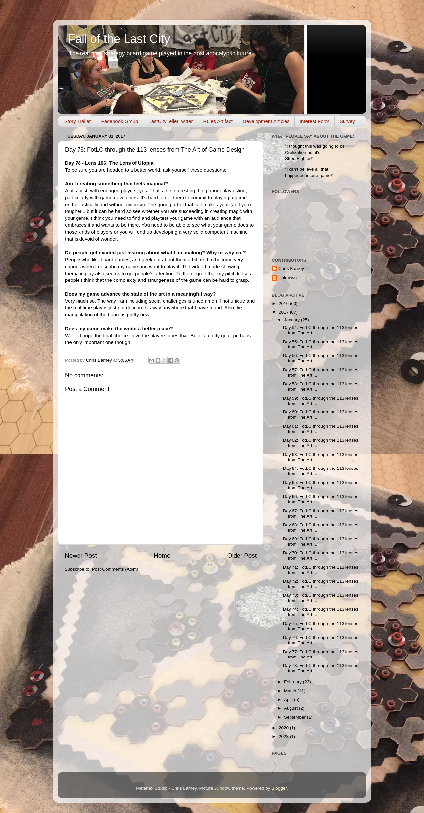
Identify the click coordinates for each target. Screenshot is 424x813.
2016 (284, 303)
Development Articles (266, 121)
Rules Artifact (218, 121)
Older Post (242, 555)
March (290, 690)
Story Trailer (77, 121)
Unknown (287, 277)
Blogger (279, 788)
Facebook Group (119, 121)
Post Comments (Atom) (115, 569)
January (292, 319)
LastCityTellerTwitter (170, 121)
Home (162, 555)
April (289, 699)
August (291, 708)
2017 (284, 312)
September (295, 717)
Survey (347, 121)
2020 (284, 727)
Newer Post (81, 555)
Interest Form (314, 121)
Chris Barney (291, 268)
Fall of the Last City (119, 39)
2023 (284, 736)
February (293, 681)
